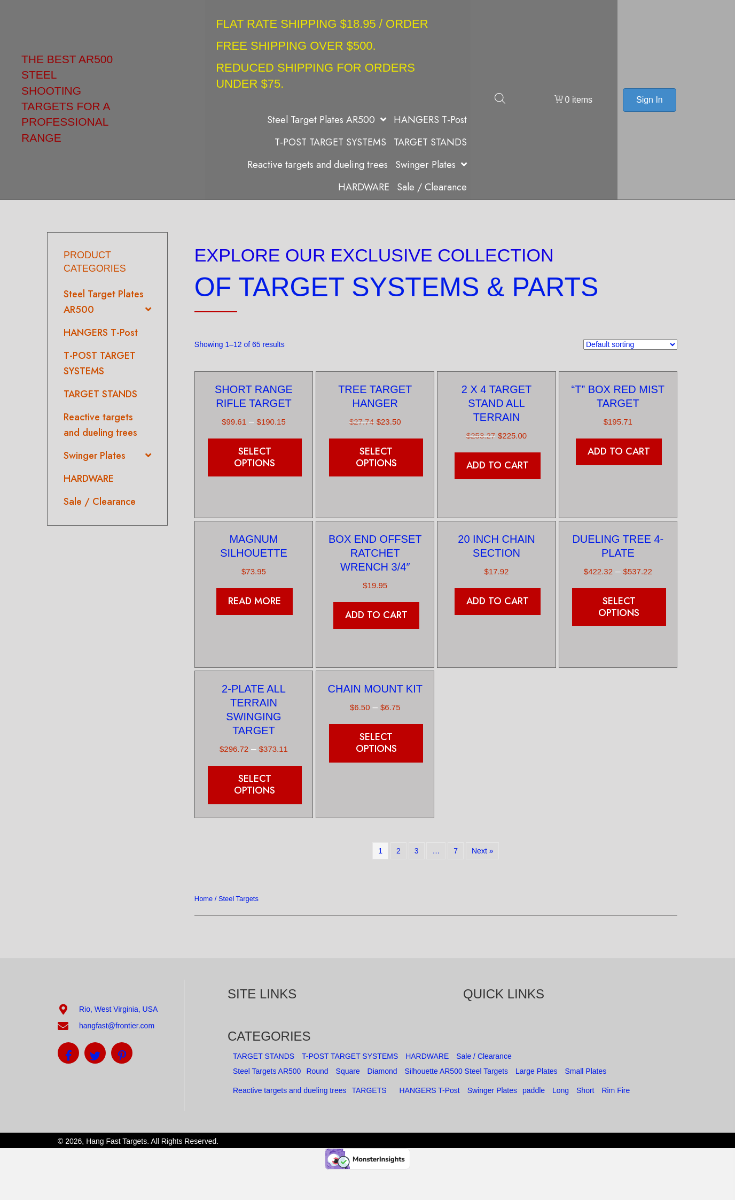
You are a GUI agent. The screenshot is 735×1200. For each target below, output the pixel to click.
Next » (482, 851)
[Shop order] (630, 344)
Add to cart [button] (497, 465)
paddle (533, 1090)
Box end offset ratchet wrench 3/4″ (375, 553)
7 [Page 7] (455, 851)
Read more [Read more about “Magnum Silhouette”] (254, 601)
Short (585, 1090)
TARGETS (368, 1090)
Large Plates (536, 1071)
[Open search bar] (500, 100)
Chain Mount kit (375, 689)
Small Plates (585, 1071)
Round (317, 1071)
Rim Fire (615, 1090)
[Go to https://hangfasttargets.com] (108, 100)
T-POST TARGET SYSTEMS (350, 1056)
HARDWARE (427, 1056)
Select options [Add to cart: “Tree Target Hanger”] (376, 457)
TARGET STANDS (263, 1056)
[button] (68, 1053)
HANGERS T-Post (429, 1090)
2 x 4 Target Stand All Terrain (497, 403)
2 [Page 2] (398, 851)
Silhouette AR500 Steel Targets (457, 1071)
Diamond (382, 1071)
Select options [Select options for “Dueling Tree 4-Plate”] (618, 607)
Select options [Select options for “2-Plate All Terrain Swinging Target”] (254, 784)
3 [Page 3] (417, 851)
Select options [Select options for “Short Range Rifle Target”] (254, 457)
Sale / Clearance (484, 1056)
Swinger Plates (492, 1090)
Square (348, 1071)
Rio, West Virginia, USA (118, 1009)
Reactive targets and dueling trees (289, 1090)
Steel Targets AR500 (267, 1071)
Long (560, 1090)
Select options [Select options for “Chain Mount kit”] (376, 743)
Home (203, 899)
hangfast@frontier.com (116, 1025)
